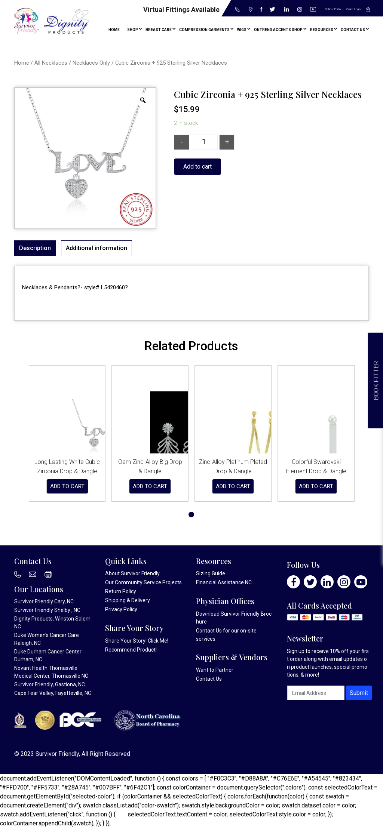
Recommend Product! (131, 650)
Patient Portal (333, 9)
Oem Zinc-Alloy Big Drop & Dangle (150, 466)
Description (35, 248)
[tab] (35, 248)
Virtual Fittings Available (181, 9)
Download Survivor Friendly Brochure (234, 618)
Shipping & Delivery (127, 600)
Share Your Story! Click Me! (136, 641)
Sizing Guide (210, 573)
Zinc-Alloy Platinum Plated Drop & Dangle (233, 466)
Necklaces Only (91, 62)
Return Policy (120, 591)
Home (21, 62)
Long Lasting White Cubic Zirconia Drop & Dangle (67, 466)
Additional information (96, 248)
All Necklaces (50, 62)
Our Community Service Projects (143, 582)
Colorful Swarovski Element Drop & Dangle (316, 466)
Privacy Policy (121, 609)
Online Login (353, 9)
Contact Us (209, 631)
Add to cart (197, 166)
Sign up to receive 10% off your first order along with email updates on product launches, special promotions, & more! (328, 663)
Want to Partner (214, 670)
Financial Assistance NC (224, 582)
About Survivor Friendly (132, 573)
